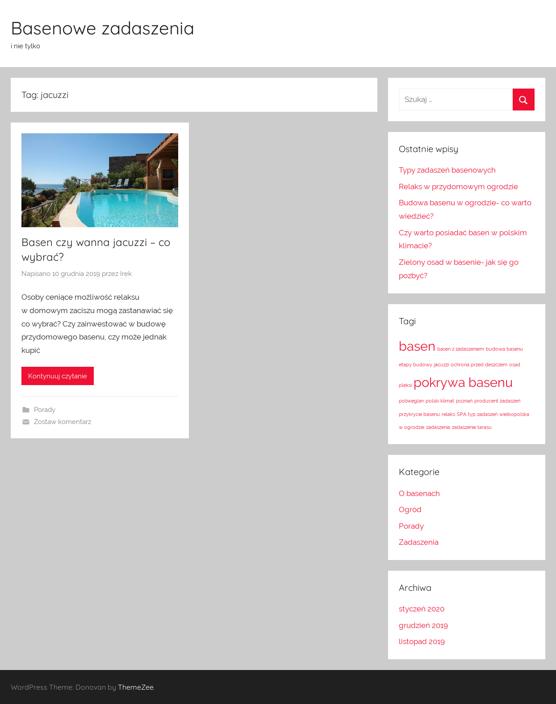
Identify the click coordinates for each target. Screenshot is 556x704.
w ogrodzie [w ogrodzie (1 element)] (411, 427)
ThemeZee (136, 687)
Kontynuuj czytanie (57, 376)
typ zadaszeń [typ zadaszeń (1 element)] (482, 414)
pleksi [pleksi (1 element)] (405, 385)
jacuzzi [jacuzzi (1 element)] (441, 364)
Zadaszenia (419, 542)
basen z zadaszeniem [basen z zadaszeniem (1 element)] (460, 349)
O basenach (419, 493)
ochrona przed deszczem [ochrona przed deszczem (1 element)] (479, 364)
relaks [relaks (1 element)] (448, 414)
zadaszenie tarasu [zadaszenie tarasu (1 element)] (472, 427)
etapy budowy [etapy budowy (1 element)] (415, 364)
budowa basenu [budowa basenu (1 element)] (504, 349)
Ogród (410, 509)
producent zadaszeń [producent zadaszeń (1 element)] (497, 400)
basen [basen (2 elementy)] (417, 346)
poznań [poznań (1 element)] (464, 400)
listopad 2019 (422, 641)
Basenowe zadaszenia (102, 28)
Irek (126, 274)
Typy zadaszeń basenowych (447, 169)
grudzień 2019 (423, 625)
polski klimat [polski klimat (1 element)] (440, 400)
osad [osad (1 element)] (514, 364)
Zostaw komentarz (62, 422)
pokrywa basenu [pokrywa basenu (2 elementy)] (463, 382)
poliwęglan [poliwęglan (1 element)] (411, 400)
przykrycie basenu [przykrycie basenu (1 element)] (419, 414)
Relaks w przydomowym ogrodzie (458, 186)
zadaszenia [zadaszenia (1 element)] (438, 427)
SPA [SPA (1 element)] (461, 414)
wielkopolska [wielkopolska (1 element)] (514, 414)
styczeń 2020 (421, 608)
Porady (44, 410)
